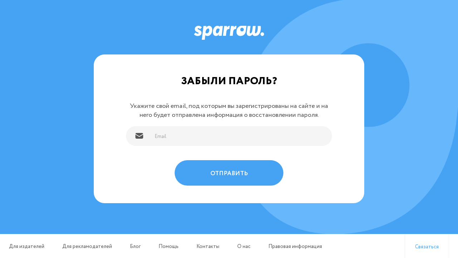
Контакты (207, 246)
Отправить (229, 173)
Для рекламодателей (87, 246)
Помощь (169, 246)
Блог (135, 246)
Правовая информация (295, 246)
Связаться (427, 246)
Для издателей (26, 246)
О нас (243, 246)
